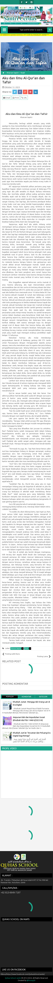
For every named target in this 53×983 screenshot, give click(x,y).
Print (16, 98)
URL (24, 98)
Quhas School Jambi (13, 978)
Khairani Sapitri (17, 648)
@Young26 (31, 980)
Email (6, 98)
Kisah (28, 648)
